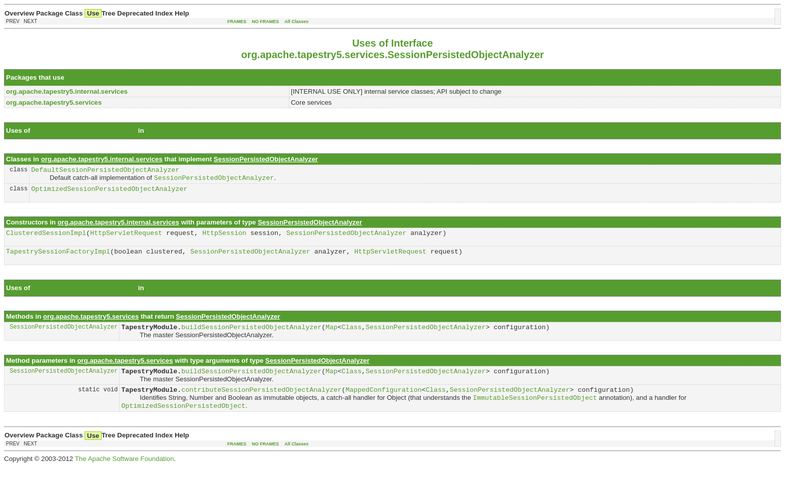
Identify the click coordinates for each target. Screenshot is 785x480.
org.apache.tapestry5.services (193, 295)
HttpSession (224, 238)
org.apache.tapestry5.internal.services (206, 130)
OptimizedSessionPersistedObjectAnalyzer (109, 192)
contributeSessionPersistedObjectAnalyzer (261, 400)
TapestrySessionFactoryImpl (58, 258)
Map (331, 335)
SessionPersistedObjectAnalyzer (118, 77)
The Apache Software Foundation (124, 472)
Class (351, 335)
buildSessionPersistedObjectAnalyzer (251, 335)
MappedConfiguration (383, 400)
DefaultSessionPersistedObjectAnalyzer (105, 170)
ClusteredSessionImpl (46, 238)
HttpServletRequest (126, 238)
